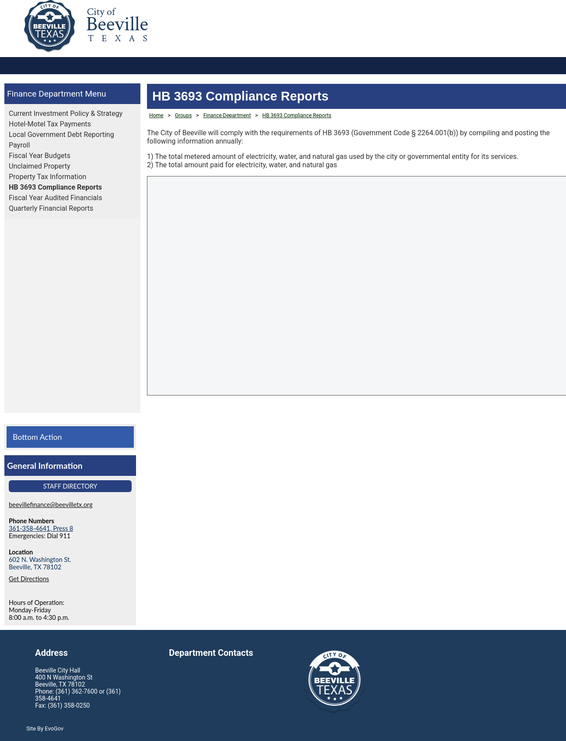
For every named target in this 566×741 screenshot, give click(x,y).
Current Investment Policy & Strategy (65, 113)
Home (156, 115)
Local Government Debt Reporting (61, 134)
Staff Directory (70, 486)
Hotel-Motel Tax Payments (50, 124)
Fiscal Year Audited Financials (55, 198)
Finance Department (45, 94)
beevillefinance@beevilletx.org (51, 504)
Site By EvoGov (45, 728)
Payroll (19, 145)
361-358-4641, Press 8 (41, 528)
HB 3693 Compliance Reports (55, 187)
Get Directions (29, 579)
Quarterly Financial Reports (51, 208)
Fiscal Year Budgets (39, 155)
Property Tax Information (47, 177)
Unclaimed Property (39, 166)
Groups (183, 115)
